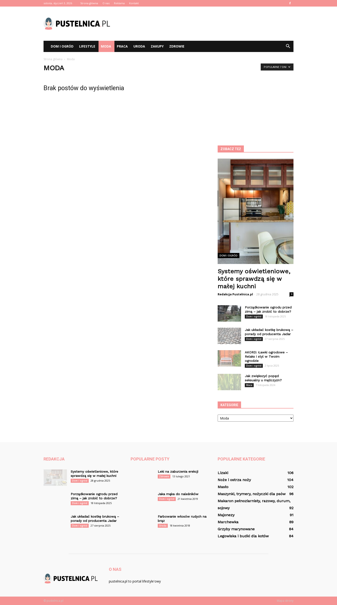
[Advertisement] (208, 23)
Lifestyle (87, 46)
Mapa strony (285, 601)
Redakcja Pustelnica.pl (235, 294)
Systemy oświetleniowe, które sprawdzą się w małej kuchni (254, 279)
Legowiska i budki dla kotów (243, 536)
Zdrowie (176, 46)
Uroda (139, 46)
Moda (106, 46)
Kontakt (134, 3)
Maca (249, 385)
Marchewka (228, 522)
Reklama (119, 3)
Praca (122, 46)
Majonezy (226, 515)
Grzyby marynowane (236, 529)
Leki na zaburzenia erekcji (178, 471)
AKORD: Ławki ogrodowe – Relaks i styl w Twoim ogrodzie (266, 356)
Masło (223, 487)
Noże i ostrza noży (234, 480)
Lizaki (223, 473)
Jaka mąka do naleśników (178, 494)
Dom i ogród (62, 46)
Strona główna (89, 3)
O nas (106, 3)
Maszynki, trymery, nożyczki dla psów (252, 494)
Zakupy (157, 46)
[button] (287, 46)
